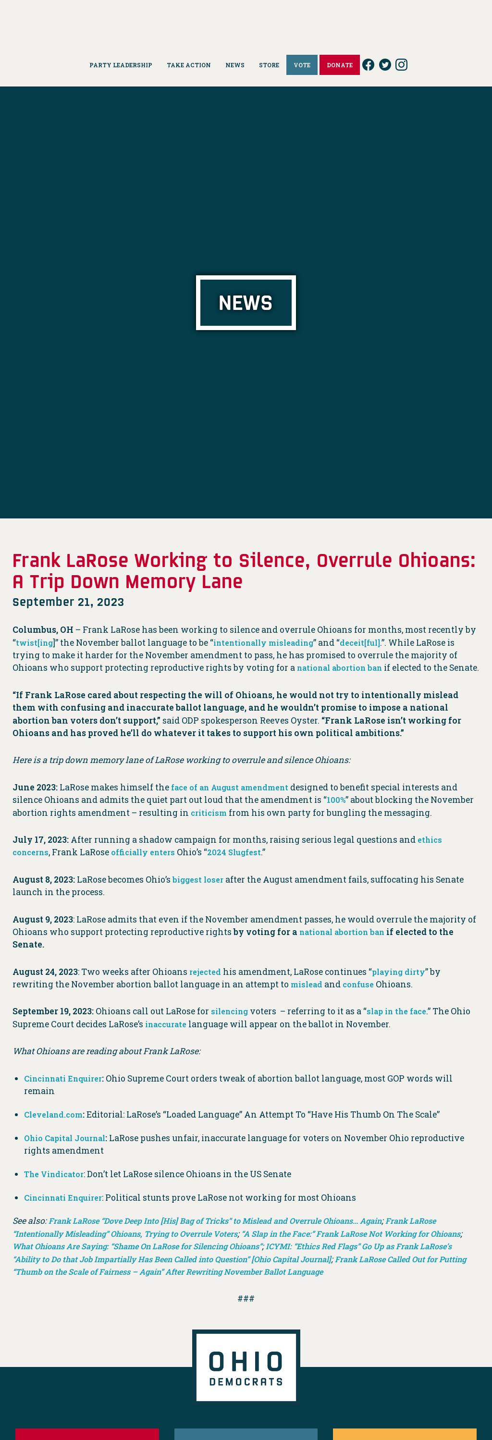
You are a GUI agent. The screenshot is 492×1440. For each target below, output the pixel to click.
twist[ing (36, 642)
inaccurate (190, 1036)
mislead (308, 996)
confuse (363, 996)
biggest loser (199, 892)
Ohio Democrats (246, 21)
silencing (232, 1024)
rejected (206, 984)
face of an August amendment (236, 799)
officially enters (150, 865)
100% (336, 812)
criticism (211, 825)
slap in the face (404, 1024)
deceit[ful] (377, 642)
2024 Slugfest (246, 865)
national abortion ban (345, 667)
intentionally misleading (272, 642)
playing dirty (403, 984)
